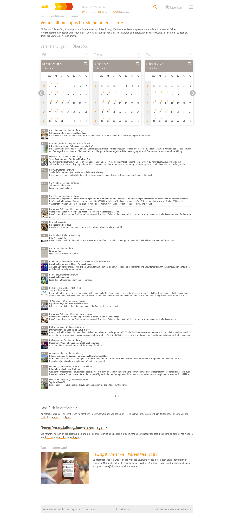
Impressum (76, 509)
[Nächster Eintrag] (193, 93)
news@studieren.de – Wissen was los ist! (125, 454)
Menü (190, 7)
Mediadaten (64, 509)
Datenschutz (89, 509)
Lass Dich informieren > (59, 407)
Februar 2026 (154, 64)
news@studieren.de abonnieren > (120, 466)
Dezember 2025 (52, 64)
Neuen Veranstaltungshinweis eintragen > (74, 427)
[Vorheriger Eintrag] (41, 93)
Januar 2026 (102, 64)
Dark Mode (124, 509)
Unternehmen (50, 509)
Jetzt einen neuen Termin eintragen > (63, 437)
